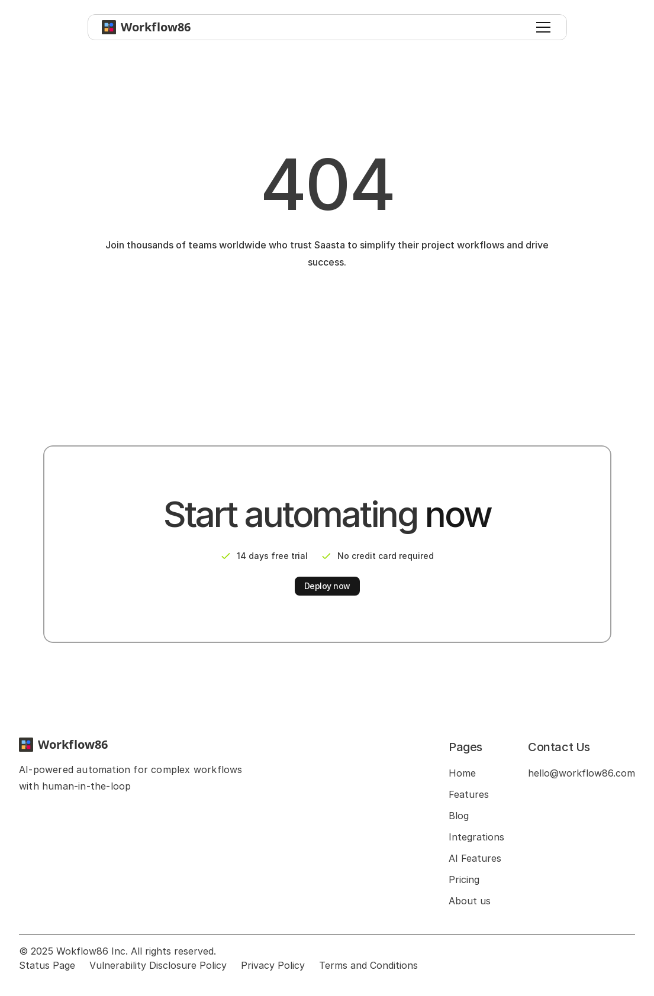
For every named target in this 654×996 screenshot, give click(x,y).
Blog (459, 816)
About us (470, 901)
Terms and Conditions (368, 965)
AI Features (475, 858)
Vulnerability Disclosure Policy (158, 965)
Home (462, 773)
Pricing (464, 879)
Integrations (476, 837)
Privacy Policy (273, 965)
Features (469, 794)
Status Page (47, 965)
